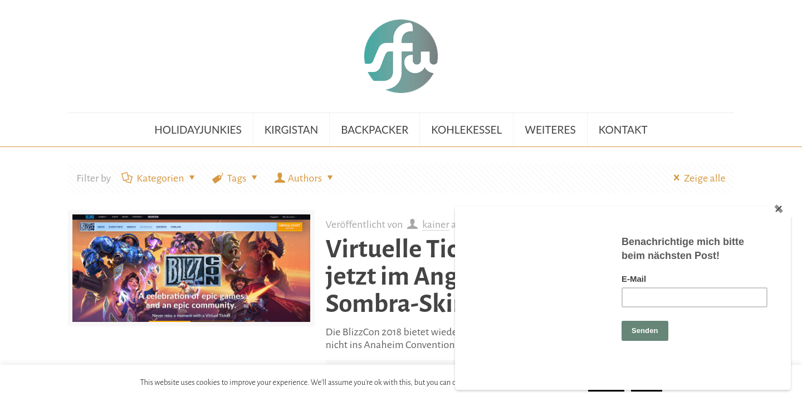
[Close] (781, 208)
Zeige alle (697, 178)
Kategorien (159, 178)
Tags (236, 178)
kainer (435, 224)
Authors (305, 178)
